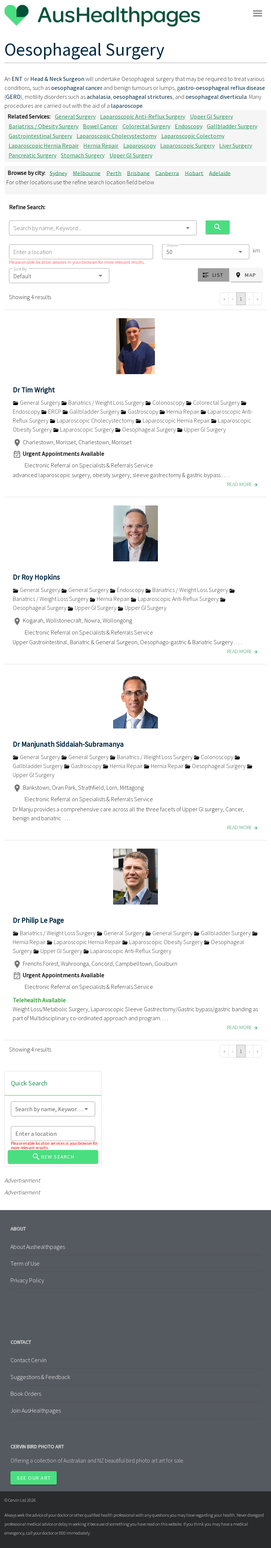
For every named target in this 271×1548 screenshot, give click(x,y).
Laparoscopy (139, 145)
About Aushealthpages (37, 1246)
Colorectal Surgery (146, 126)
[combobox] (103, 227)
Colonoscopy (165, 402)
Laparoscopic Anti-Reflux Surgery (142, 116)
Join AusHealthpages (35, 1410)
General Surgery (75, 116)
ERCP (51, 411)
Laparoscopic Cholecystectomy (116, 136)
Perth (113, 172)
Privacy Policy (27, 1280)
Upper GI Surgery (211, 116)
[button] (59, 275)
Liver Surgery (235, 145)
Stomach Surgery (83, 155)
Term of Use (25, 1263)
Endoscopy (188, 126)
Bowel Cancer (100, 126)
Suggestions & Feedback (40, 1377)
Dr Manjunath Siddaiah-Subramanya (68, 744)
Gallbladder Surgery (232, 126)
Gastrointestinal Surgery (40, 136)
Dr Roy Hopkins (36, 577)
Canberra (167, 172)
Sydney (58, 172)
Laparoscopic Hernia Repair (44, 145)
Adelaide (220, 172)
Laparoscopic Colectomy (192, 136)
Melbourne (86, 172)
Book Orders (25, 1393)
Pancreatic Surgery (32, 155)
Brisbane (138, 172)
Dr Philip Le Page (38, 920)
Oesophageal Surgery (146, 429)
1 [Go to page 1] (241, 298)
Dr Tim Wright (34, 389)
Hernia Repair (100, 145)
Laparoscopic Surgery (187, 145)
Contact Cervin (28, 1360)
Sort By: (20, 269)
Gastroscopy (140, 411)
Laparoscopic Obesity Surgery (163, 942)
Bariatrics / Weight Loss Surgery (103, 402)
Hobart (194, 172)
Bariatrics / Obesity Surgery (43, 126)
